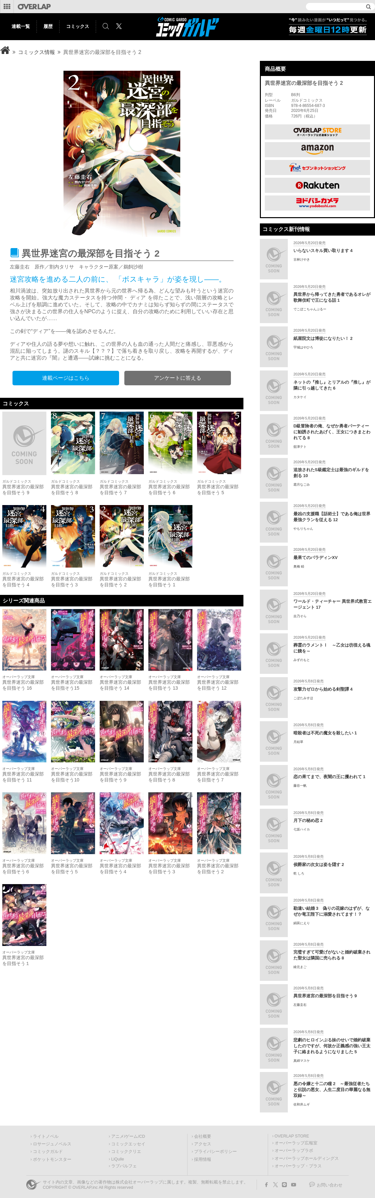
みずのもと (301, 660)
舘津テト (300, 446)
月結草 (298, 742)
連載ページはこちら (65, 378)
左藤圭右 (300, 1005)
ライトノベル (46, 1136)
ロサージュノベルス (52, 1144)
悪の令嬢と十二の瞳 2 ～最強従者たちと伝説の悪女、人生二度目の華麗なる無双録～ (331, 1089)
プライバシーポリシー (215, 1151)
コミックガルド (48, 1151)
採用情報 (202, 1159)
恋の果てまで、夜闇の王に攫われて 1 (329, 776)
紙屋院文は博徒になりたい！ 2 (323, 338)
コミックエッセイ (128, 1144)
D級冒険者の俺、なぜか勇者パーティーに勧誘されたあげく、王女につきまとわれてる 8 (331, 431)
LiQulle (117, 1159)
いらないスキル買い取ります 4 (323, 250)
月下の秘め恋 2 (308, 820)
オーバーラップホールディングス (307, 1158)
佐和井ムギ (301, 1104)
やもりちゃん (303, 528)
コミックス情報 (36, 52)
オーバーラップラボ (294, 1150)
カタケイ (300, 397)
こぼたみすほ (303, 698)
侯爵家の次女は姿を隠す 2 (318, 864)
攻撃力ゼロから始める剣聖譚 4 (323, 689)
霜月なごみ (301, 484)
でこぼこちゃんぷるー (309, 309)
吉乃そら (300, 616)
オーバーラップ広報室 (296, 1143)
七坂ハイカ (301, 829)
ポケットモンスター (52, 1159)
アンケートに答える (177, 378)
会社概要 (202, 1136)
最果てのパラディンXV (315, 557)
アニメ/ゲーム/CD (128, 1136)
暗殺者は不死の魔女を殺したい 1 (325, 732)
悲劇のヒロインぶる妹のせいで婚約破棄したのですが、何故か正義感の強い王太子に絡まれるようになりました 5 (331, 1045)
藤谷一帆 (300, 785)
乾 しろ (298, 873)
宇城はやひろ (303, 347)
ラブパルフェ (124, 1166)
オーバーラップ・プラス (298, 1166)
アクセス (202, 1144)
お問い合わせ (329, 1185)
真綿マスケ (301, 1060)
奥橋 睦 (298, 566)
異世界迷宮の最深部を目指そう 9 (325, 995)
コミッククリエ (126, 1151)
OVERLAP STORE (292, 1136)
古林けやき (301, 259)
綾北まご (300, 967)
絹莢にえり (301, 923)
